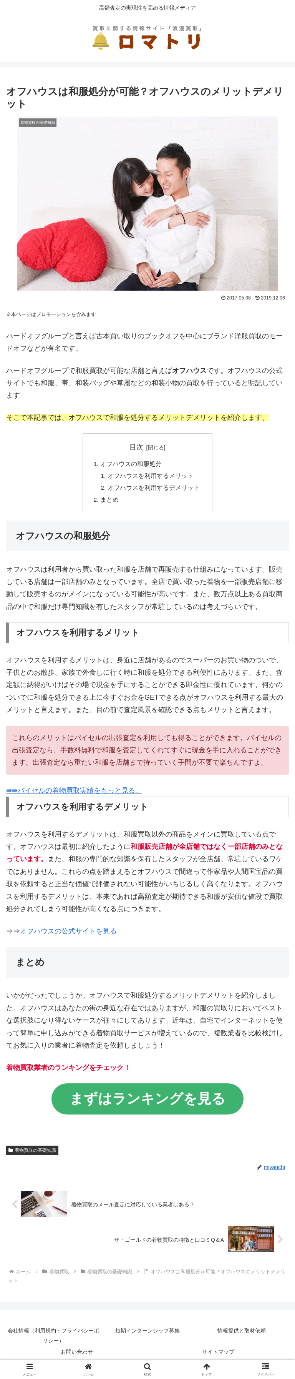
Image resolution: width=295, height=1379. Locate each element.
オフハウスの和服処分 (131, 464)
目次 (136, 447)
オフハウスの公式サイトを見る (68, 933)
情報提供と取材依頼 (241, 1333)
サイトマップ (218, 1354)
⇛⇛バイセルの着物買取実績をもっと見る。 (74, 793)
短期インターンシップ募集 (147, 1333)
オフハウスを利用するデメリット (154, 489)
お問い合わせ (77, 1354)
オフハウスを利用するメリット (151, 476)
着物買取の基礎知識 (32, 1152)
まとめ (109, 501)
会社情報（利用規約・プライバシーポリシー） (53, 1338)
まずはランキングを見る (147, 1101)
